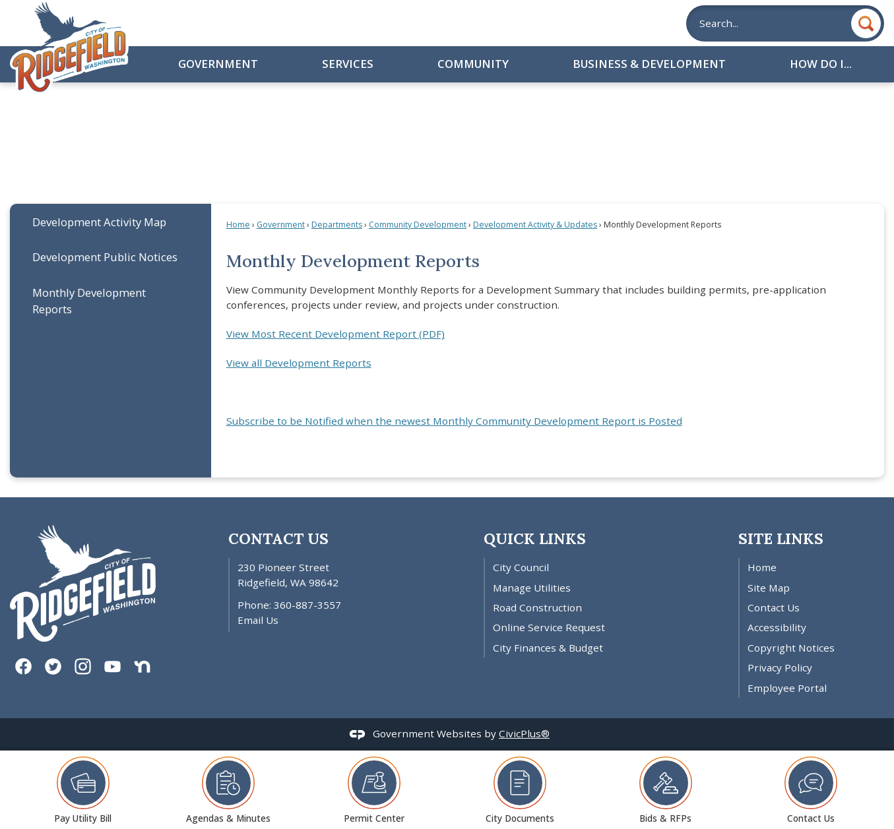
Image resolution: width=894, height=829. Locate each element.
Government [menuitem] (218, 63)
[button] (866, 23)
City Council (521, 567)
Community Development (417, 224)
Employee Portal (787, 687)
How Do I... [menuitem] (821, 63)
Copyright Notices (791, 647)
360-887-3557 (307, 604)
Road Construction (537, 607)
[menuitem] (110, 221)
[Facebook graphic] (23, 666)
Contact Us (774, 607)
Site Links (780, 538)
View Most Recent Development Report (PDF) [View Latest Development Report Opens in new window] (335, 333)
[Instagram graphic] (83, 666)
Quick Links (535, 538)
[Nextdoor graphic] (142, 666)
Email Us (258, 620)
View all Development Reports (298, 362)
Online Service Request (549, 627)
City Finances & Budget (548, 647)
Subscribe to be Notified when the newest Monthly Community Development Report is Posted (454, 420)
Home (238, 224)
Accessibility (777, 627)
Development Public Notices (104, 256)
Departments (336, 224)
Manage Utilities (532, 587)
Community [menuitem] (473, 63)
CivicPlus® (524, 733)
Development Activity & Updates (535, 224)
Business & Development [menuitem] (649, 63)
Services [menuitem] (347, 63)
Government (281, 224)
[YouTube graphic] (112, 666)
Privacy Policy (780, 667)
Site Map (769, 587)
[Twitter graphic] (53, 666)
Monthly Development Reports (89, 301)
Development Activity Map (99, 222)
